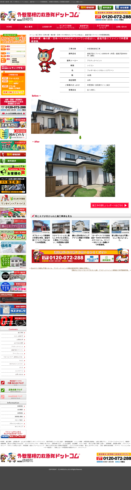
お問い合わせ (19, 374)
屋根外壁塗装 (15, 62)
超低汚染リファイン (17, 350)
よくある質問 (67, 443)
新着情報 (20, 406)
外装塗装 (14, 58)
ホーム (32, 35)
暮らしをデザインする (91, 445)
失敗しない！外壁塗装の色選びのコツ (65, 447)
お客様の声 (20, 339)
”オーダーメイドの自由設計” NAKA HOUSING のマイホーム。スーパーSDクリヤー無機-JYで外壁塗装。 (100, 240)
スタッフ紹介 (19, 420)
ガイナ (21, 367)
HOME (2, 441)
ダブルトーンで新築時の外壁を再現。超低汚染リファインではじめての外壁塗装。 (41, 239)
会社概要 (20, 409)
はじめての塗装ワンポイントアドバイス (33, 441)
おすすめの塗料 (18, 343)
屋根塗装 (14, 60)
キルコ (21, 360)
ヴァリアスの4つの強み (76, 445)
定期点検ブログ (56, 443)
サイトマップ (19, 426)
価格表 (127, 441)
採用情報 (20, 413)
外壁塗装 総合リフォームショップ (33, 445)
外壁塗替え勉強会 (89, 441)
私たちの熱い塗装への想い (96, 443)
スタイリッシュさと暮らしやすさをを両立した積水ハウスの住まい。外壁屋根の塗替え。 (61, 240)
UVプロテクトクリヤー (16, 364)
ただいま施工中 (18, 336)
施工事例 (39, 35)
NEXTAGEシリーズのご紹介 (54, 441)
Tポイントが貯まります (14, 445)
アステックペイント (17, 346)
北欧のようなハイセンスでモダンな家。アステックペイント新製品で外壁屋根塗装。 (101, 270)
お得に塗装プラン (101, 441)
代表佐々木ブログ (45, 443)
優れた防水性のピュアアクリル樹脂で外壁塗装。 (80, 238)
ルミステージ (19, 371)
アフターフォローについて (116, 441)
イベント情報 (78, 441)
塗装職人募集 (19, 416)
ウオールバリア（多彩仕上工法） (13, 357)
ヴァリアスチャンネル (31, 443)
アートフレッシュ (18, 353)
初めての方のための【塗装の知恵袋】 (57, 445)
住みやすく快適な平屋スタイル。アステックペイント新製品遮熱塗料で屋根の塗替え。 (60, 268)
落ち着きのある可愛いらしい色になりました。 (120, 238)
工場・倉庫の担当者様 (106, 445)
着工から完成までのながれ (15, 443)
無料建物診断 (69, 441)
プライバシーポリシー (16, 423)
